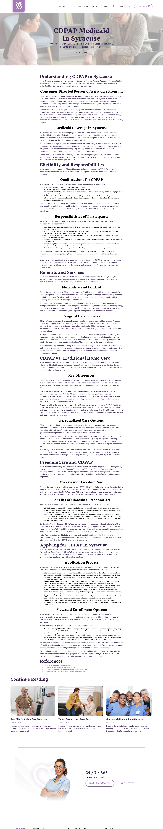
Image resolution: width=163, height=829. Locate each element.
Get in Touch (103, 6)
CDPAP (73, 6)
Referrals (93, 6)
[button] (63, 6)
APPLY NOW (141, 6)
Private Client (83, 6)
